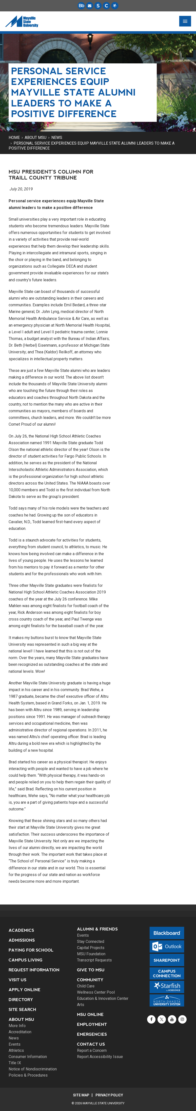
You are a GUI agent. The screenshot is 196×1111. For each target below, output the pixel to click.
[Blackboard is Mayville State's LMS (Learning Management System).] (81, 5)
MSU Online (90, 1014)
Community (90, 980)
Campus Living (25, 960)
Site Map (81, 1095)
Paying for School (31, 950)
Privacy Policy (109, 1095)
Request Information (34, 970)
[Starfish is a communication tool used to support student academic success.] (114, 5)
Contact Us (91, 1044)
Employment (92, 1024)
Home (14, 137)
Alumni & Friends (97, 929)
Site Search (22, 1009)
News (56, 137)
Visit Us (17, 980)
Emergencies (92, 1034)
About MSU (35, 137)
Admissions (22, 940)
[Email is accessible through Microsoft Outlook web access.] (89, 5)
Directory (21, 999)
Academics (21, 930)
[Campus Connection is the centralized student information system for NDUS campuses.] (106, 5)
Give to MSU (91, 970)
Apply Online (24, 989)
